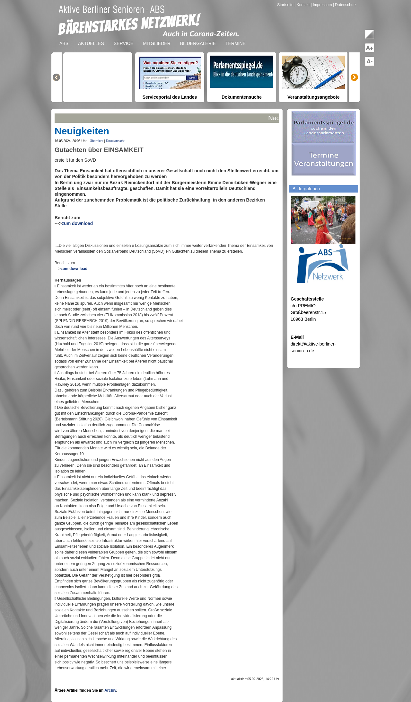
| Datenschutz (344, 5)
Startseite (285, 5)
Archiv (110, 690)
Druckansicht (115, 141)
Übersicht (96, 141)
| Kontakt (302, 5)
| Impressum (321, 5)
